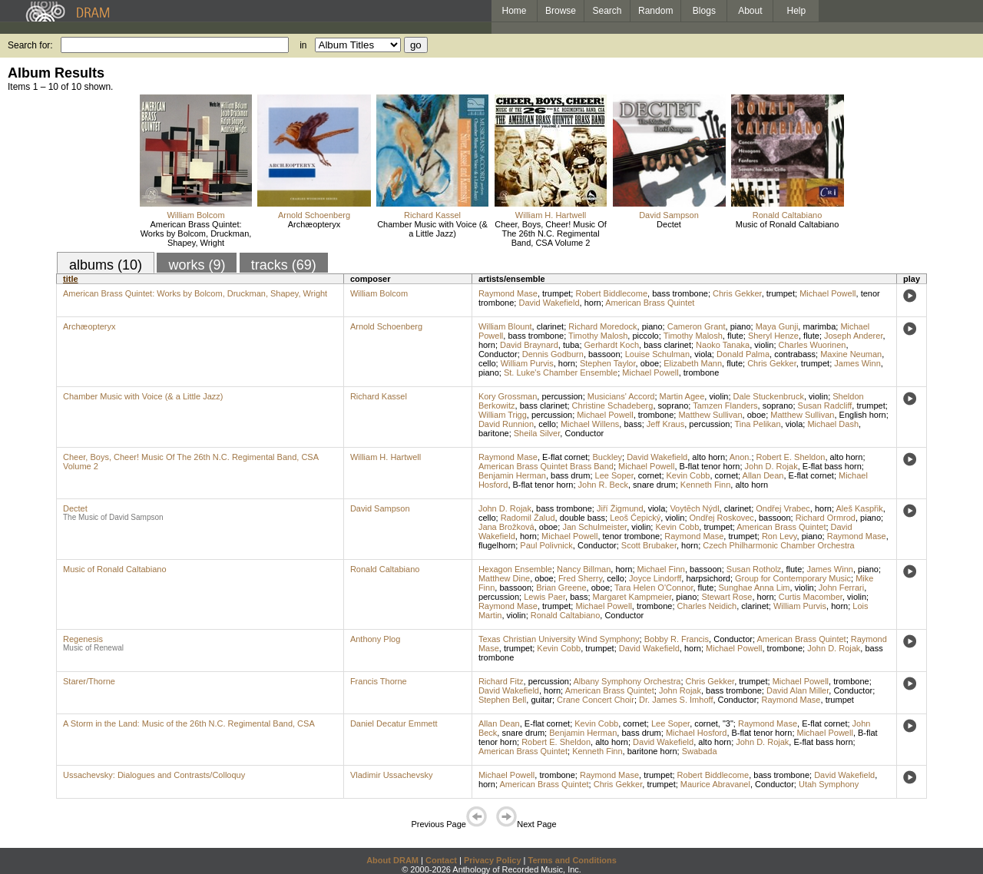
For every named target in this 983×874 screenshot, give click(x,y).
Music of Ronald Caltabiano (787, 224)
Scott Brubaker (649, 545)
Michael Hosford (696, 732)
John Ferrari (841, 587)
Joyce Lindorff (655, 578)
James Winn (857, 363)
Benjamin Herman (512, 475)
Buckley (607, 457)
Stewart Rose (726, 596)
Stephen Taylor (608, 363)
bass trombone (680, 293)
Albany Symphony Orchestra (626, 681)
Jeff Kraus (665, 424)
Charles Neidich (707, 606)
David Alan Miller (797, 690)
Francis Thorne (378, 681)
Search (607, 10)
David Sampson (669, 215)
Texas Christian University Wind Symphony (559, 639)
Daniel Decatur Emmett (394, 723)
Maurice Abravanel (715, 784)
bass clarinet (667, 344)
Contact (441, 860)
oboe (649, 363)
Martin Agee (682, 396)
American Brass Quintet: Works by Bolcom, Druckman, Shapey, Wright (196, 233)
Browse (560, 10)
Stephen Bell (502, 699)
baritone (493, 433)
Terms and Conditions (572, 860)
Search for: (30, 45)
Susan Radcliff (825, 405)
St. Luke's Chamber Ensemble (560, 372)
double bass (582, 517)
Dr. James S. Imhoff (676, 699)
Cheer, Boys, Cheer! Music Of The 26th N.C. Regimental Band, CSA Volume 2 (551, 233)
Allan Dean (763, 475)
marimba (819, 326)
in (303, 45)
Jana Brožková (506, 526)
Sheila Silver (537, 433)
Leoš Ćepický (635, 517)
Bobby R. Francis (676, 639)
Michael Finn (661, 569)
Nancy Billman (584, 569)
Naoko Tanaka (723, 344)
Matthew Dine (504, 578)
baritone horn (652, 751)
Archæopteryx (314, 224)
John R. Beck (603, 484)
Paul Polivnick (546, 545)
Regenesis (83, 639)
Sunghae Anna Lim (754, 587)
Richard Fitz (501, 681)
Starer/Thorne (89, 681)
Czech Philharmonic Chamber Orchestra (778, 545)
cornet (650, 475)
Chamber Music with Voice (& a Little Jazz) (432, 229)
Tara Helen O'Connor (653, 587)
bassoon (604, 354)
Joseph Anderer (853, 335)
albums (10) (105, 265)
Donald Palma (743, 354)
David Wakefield (548, 302)
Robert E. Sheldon (791, 457)
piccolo (645, 335)
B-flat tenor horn (710, 466)
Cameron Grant (696, 326)
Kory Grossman (507, 396)
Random (655, 10)
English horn (862, 414)
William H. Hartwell (550, 215)
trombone (701, 372)
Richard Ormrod (826, 517)
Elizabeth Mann (693, 363)
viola (703, 354)
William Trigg (502, 414)
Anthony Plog (375, 639)
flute (735, 335)
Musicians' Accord (621, 396)
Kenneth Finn (705, 484)
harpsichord (708, 578)
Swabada (699, 751)
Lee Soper (614, 475)
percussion (561, 396)
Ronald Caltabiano (787, 215)
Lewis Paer (544, 596)
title (70, 278)
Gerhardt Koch (612, 344)
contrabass (795, 354)
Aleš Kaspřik (859, 508)
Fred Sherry (580, 578)
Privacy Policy (492, 860)
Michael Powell (827, 293)
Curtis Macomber (810, 596)
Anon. (741, 457)
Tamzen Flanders (725, 405)
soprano (673, 405)
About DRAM (392, 860)
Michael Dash (833, 424)
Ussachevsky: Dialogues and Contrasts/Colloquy (154, 775)
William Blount (505, 326)
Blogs (704, 10)
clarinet (550, 326)
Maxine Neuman (851, 354)
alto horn (708, 457)
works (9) (196, 265)
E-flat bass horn (832, 466)
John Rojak (680, 690)
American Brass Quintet (649, 302)
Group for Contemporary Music (793, 578)
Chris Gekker (737, 293)
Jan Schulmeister (594, 526)
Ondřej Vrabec (783, 508)
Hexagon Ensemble (515, 569)
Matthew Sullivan (710, 414)
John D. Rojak (771, 466)
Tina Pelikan (757, 424)
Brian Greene (561, 587)
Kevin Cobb (688, 475)
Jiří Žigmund (620, 508)
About (750, 10)
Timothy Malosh (597, 335)
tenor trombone (631, 536)
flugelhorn (496, 545)
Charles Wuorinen (812, 344)
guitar (541, 699)
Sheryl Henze (773, 335)
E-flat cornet (564, 457)
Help (796, 10)
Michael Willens (590, 424)
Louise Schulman (657, 354)
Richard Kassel (432, 215)
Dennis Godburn (553, 354)
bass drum (570, 475)
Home (513, 10)
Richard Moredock (602, 326)
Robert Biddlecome (611, 293)
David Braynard (529, 344)
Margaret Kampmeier (632, 596)
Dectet (669, 224)
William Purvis (527, 363)
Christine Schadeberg (613, 405)
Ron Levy (779, 536)
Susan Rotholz (754, 569)
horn (592, 302)
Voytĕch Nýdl (694, 508)
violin (763, 344)
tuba (571, 344)
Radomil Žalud (528, 517)
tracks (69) (283, 265)
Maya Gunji (777, 326)
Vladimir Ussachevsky (391, 775)
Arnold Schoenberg (314, 215)
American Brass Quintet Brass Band (546, 466)
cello (487, 363)
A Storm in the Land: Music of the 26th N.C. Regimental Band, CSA (189, 723)
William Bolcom (195, 215)
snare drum (654, 484)
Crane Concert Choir (595, 699)
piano (652, 326)
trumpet (556, 293)
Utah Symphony (829, 784)
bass (632, 424)
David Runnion (506, 424)
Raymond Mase (508, 293)
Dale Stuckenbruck (768, 396)
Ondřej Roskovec (722, 517)
